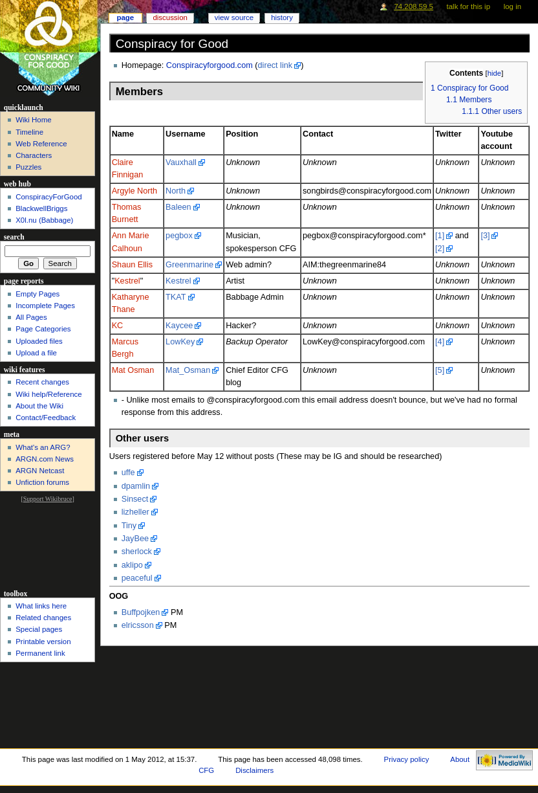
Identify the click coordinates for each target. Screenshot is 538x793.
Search (14, 237)
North (176, 190)
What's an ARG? (43, 447)
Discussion (170, 17)
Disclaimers (254, 770)
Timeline (29, 132)
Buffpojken (141, 612)
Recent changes (42, 382)
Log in (512, 6)
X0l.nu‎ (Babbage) (44, 220)
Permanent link (40, 653)
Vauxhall (181, 162)
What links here (41, 606)
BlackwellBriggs (41, 208)
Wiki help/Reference (49, 394)
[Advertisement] (47, 544)
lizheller (135, 512)
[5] (439, 370)
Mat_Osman (188, 370)
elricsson (138, 625)
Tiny (129, 525)
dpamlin (136, 486)
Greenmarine (189, 264)
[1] (439, 235)
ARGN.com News (45, 459)
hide (494, 73)
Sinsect (135, 499)
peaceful (137, 578)
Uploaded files (39, 341)
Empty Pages (37, 294)
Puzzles (28, 167)
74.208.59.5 (413, 6)
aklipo (132, 565)
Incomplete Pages (45, 305)
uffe (128, 472)
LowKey (180, 341)
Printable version (43, 641)
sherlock (137, 551)
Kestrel (127, 280)
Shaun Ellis (132, 264)
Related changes (43, 617)
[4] (439, 341)
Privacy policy (406, 759)
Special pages (39, 629)
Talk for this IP (468, 6)
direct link (275, 65)
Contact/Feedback (46, 417)
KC (118, 325)
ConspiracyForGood (49, 197)
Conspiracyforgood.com (209, 65)
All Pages (31, 317)
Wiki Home (33, 120)
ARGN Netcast (40, 471)
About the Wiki (39, 406)
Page (125, 17)
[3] (485, 235)
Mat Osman (133, 370)
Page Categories (43, 329)
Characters (34, 155)
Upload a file (36, 353)
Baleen (178, 207)
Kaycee (179, 325)
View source (234, 17)
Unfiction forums (42, 482)
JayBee (135, 538)
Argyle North (135, 190)
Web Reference (41, 144)
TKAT (176, 297)
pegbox (179, 235)
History (282, 17)
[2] (439, 248)
